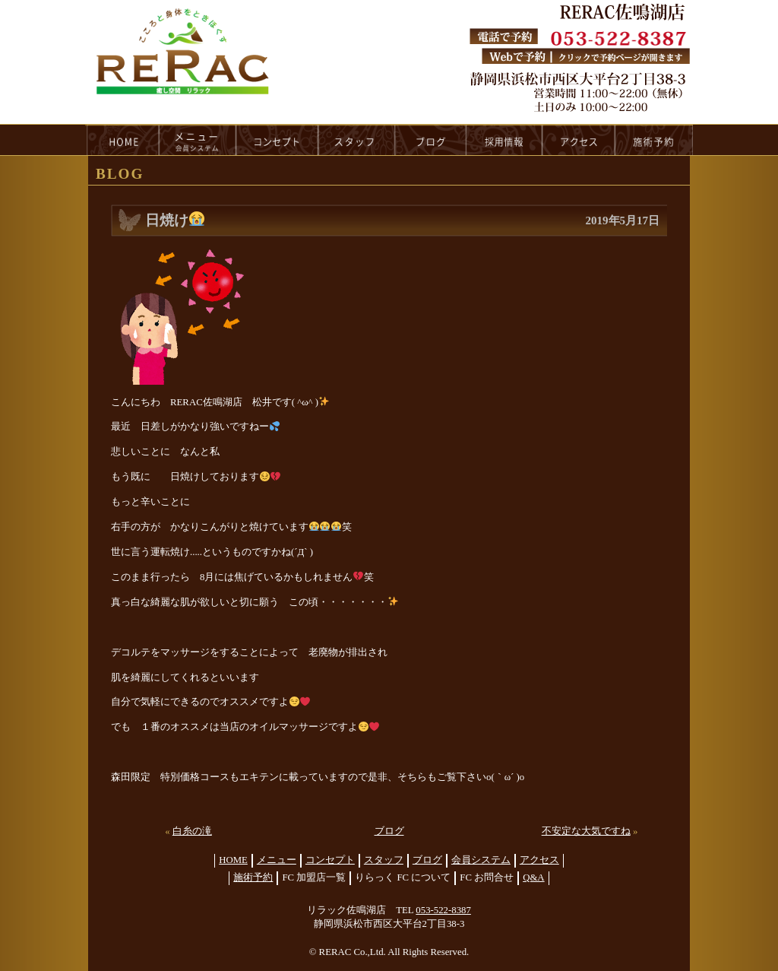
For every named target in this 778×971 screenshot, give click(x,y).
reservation (654, 140)
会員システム (481, 860)
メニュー (276, 860)
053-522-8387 (443, 910)
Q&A (533, 877)
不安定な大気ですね (586, 831)
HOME (122, 140)
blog (430, 140)
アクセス (539, 860)
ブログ (389, 831)
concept (277, 140)
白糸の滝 (192, 831)
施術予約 (253, 877)
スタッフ (383, 860)
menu (198, 140)
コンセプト (330, 860)
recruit (504, 140)
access (578, 140)
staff (356, 140)
